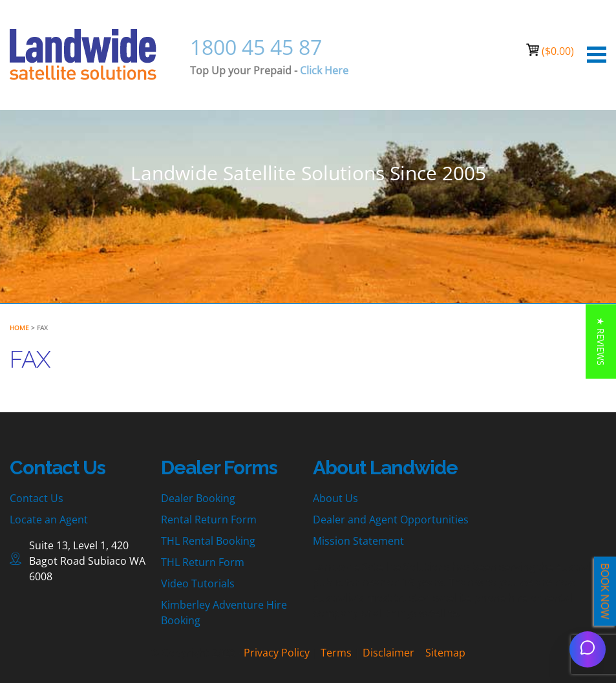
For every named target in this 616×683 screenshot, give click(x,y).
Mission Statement (358, 541)
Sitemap (445, 653)
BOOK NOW (605, 591)
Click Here (324, 70)
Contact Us (36, 498)
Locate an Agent (49, 519)
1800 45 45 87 (256, 47)
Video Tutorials (198, 583)
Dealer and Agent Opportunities (391, 519)
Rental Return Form (209, 519)
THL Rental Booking (208, 541)
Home (19, 327)
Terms (336, 653)
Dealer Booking (198, 498)
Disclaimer (388, 653)
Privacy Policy (277, 653)
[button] (601, 341)
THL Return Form (202, 562)
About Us (335, 498)
